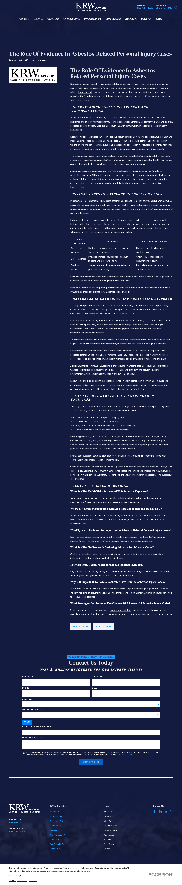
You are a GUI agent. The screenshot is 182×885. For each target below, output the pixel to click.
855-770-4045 (164, 8)
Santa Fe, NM (56, 848)
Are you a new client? (33, 709)
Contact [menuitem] (158, 18)
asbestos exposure (154, 320)
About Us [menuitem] (24, 18)
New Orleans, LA (57, 835)
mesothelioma (77, 502)
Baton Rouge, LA (57, 816)
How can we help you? (33, 738)
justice (166, 406)
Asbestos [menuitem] (38, 18)
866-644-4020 (145, 8)
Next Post (103, 626)
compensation (128, 448)
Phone (25, 688)
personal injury (111, 417)
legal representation (120, 610)
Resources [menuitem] (131, 18)
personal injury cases (100, 200)
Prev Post (80, 626)
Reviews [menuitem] (145, 18)
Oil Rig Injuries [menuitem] (71, 18)
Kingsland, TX (56, 830)
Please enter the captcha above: (39, 726)
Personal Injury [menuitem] (92, 18)
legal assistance (78, 187)
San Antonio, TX (57, 844)
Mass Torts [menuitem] (53, 18)
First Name (27, 677)
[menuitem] (12, 880)
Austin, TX (54, 811)
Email (94, 688)
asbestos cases (102, 305)
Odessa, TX (55, 839)
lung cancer (153, 498)
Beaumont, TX (56, 821)
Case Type (27, 699)
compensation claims (119, 96)
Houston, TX (55, 825)
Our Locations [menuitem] (113, 18)
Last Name (97, 677)
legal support (85, 92)
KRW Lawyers (152, 96)
